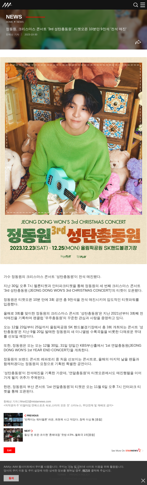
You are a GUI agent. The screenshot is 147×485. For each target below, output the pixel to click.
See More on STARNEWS (127, 450)
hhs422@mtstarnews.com (35, 401)
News (20, 22)
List (9, 450)
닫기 (143, 481)
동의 (11, 478)
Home (9, 22)
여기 (85, 470)
